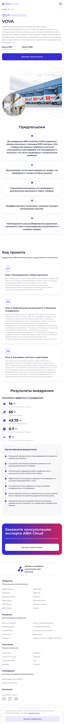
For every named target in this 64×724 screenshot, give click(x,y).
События (36, 657)
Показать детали (33, 713)
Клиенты (36, 664)
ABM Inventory (7, 589)
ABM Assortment (8, 597)
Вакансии (37, 653)
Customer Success (9, 657)
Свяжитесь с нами (9, 695)
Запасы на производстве (43, 623)
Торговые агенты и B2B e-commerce (47, 638)
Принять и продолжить (32, 719)
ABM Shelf (6, 593)
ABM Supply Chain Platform (12, 679)
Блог (35, 660)
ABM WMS (37, 589)
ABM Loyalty (7, 600)
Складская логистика (41, 627)
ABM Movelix (7, 608)
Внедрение (6, 653)
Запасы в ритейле (9, 623)
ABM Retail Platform (9, 683)
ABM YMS (36, 593)
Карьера (5, 664)
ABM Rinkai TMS (39, 600)
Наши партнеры (8, 660)
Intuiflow (36, 597)
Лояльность (7, 634)
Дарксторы (37, 634)
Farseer (36, 608)
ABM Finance (7, 604)
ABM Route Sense (40, 604)
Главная (4, 9)
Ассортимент (7, 630)
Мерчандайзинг (8, 627)
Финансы (5, 638)
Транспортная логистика (43, 630)
